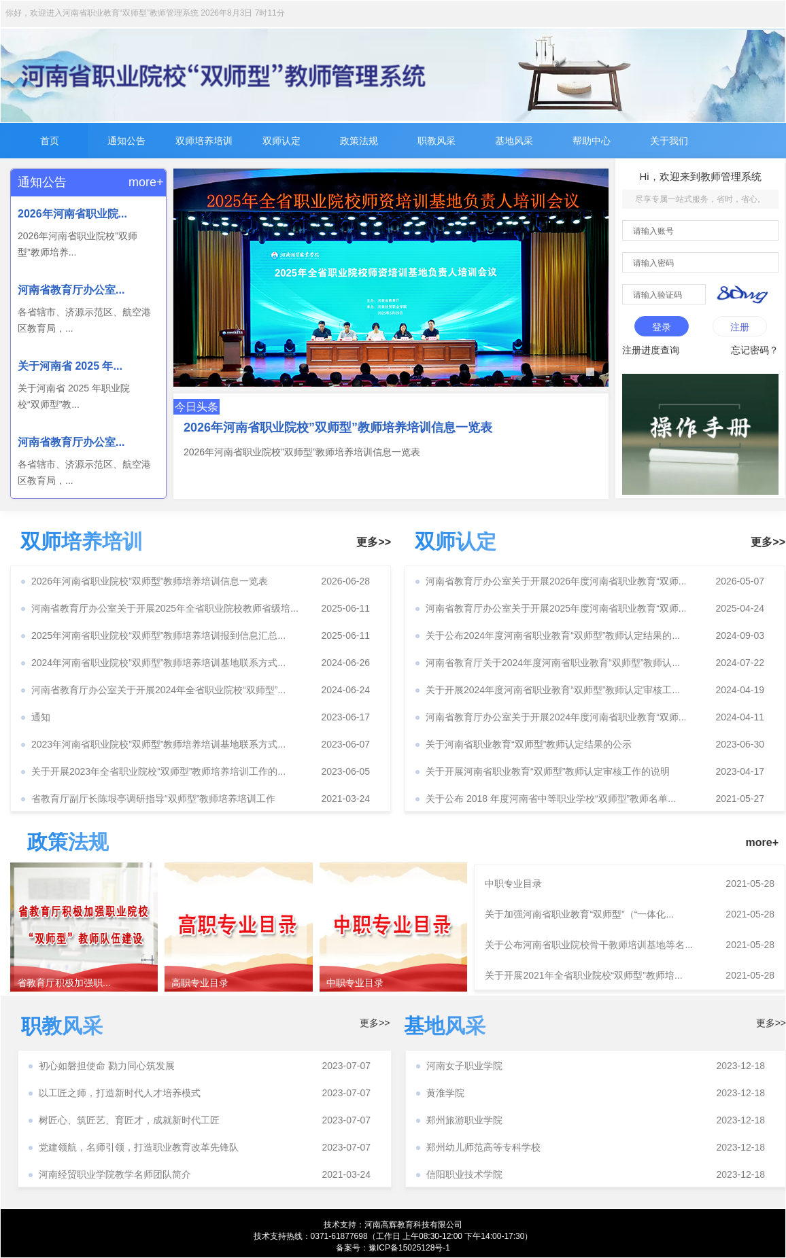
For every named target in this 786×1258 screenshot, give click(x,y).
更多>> (373, 542)
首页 (49, 140)
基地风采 (514, 140)
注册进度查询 (650, 350)
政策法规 (359, 140)
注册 (739, 326)
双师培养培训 (204, 140)
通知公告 (126, 140)
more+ (144, 182)
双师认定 (281, 140)
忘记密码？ (755, 350)
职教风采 (436, 140)
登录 (661, 326)
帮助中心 (592, 140)
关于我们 (669, 140)
